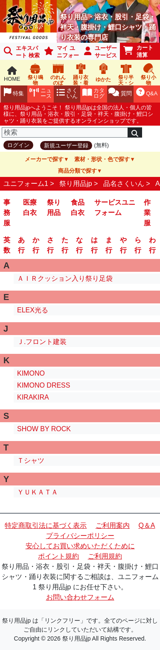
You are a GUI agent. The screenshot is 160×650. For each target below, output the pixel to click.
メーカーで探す (44, 159)
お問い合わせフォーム (80, 597)
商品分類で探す (77, 171)
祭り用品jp (75, 183)
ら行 (137, 245)
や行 (123, 245)
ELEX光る (32, 310)
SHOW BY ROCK (44, 428)
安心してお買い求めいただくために (80, 546)
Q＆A (146, 525)
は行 (94, 245)
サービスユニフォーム (114, 207)
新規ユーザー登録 (66, 145)
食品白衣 (77, 207)
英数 (6, 245)
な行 (79, 245)
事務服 (6, 212)
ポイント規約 (58, 556)
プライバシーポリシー (80, 535)
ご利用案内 (113, 525)
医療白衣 (30, 207)
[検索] (65, 132)
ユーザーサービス (100, 52)
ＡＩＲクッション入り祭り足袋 (65, 278)
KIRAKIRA (33, 397)
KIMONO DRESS (43, 385)
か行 (35, 245)
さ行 (50, 245)
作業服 (147, 212)
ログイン (18, 145)
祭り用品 (54, 207)
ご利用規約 (105, 556)
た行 (64, 245)
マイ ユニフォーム (60, 52)
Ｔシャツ (30, 460)
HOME (12, 74)
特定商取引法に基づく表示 (46, 525)
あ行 (21, 245)
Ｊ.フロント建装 (42, 341)
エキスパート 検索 (22, 52)
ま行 (108, 245)
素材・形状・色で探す (102, 159)
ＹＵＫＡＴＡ (37, 492)
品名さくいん (123, 183)
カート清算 (138, 51)
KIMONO (31, 373)
